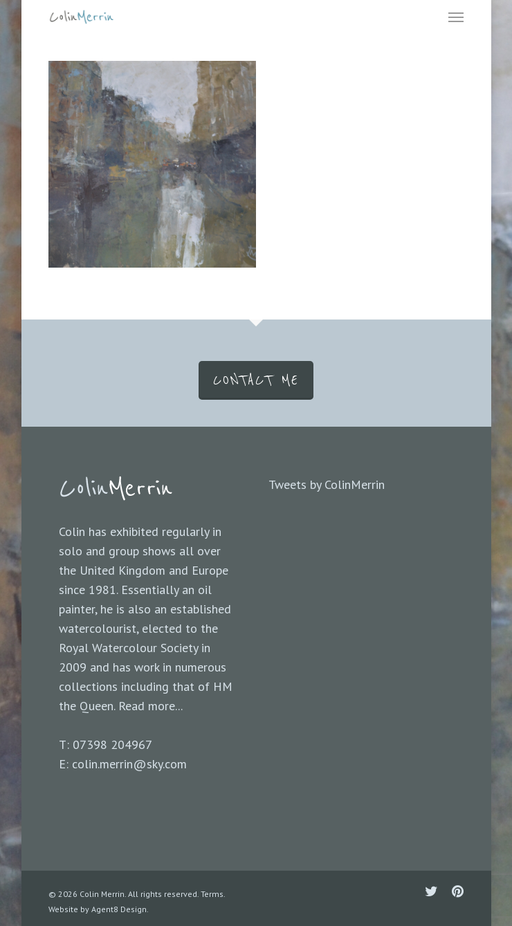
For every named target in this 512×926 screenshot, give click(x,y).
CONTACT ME (256, 380)
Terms (212, 894)
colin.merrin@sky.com (129, 764)
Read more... (150, 706)
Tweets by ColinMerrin (326, 484)
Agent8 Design (119, 909)
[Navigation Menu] (456, 17)
